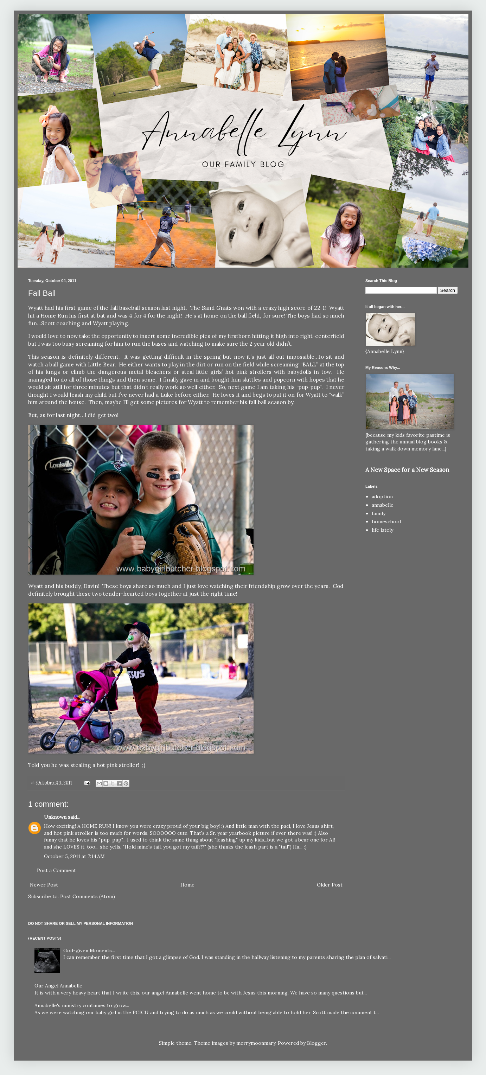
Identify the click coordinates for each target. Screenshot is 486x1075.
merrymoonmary (255, 1043)
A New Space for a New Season (407, 469)
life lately (382, 530)
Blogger (316, 1043)
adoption (382, 496)
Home (187, 885)
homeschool (386, 521)
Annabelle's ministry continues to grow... (81, 1005)
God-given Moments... (89, 950)
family (378, 513)
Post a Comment (56, 870)
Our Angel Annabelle (58, 986)
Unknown (55, 817)
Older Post (330, 885)
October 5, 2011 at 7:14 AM (74, 856)
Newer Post (44, 885)
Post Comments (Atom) (87, 896)
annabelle (383, 505)
